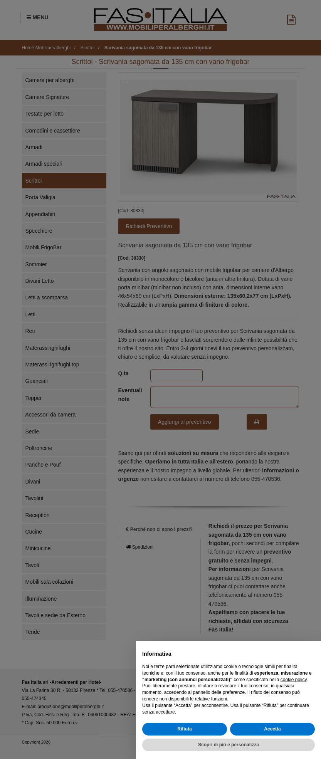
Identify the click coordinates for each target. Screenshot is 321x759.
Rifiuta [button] (184, 729)
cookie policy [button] (294, 679)
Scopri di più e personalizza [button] (228, 744)
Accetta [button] (272, 729)
